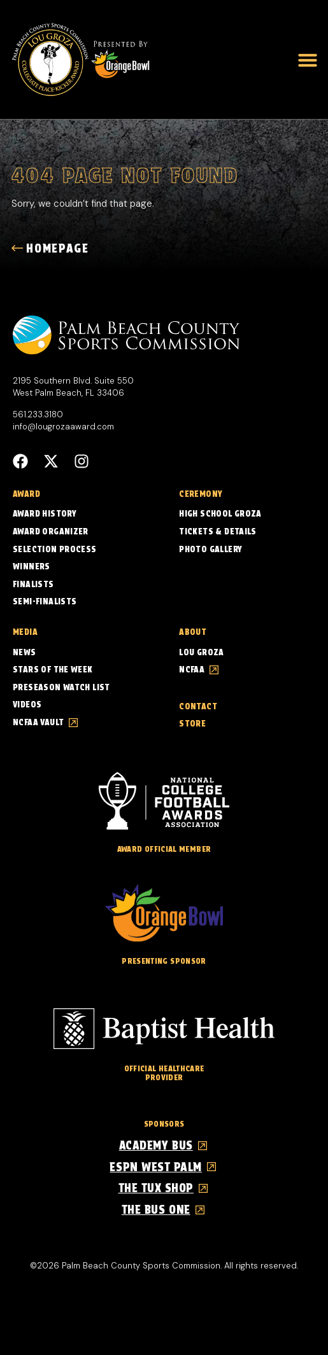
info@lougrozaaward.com (63, 426)
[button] (307, 60)
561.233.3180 (38, 414)
